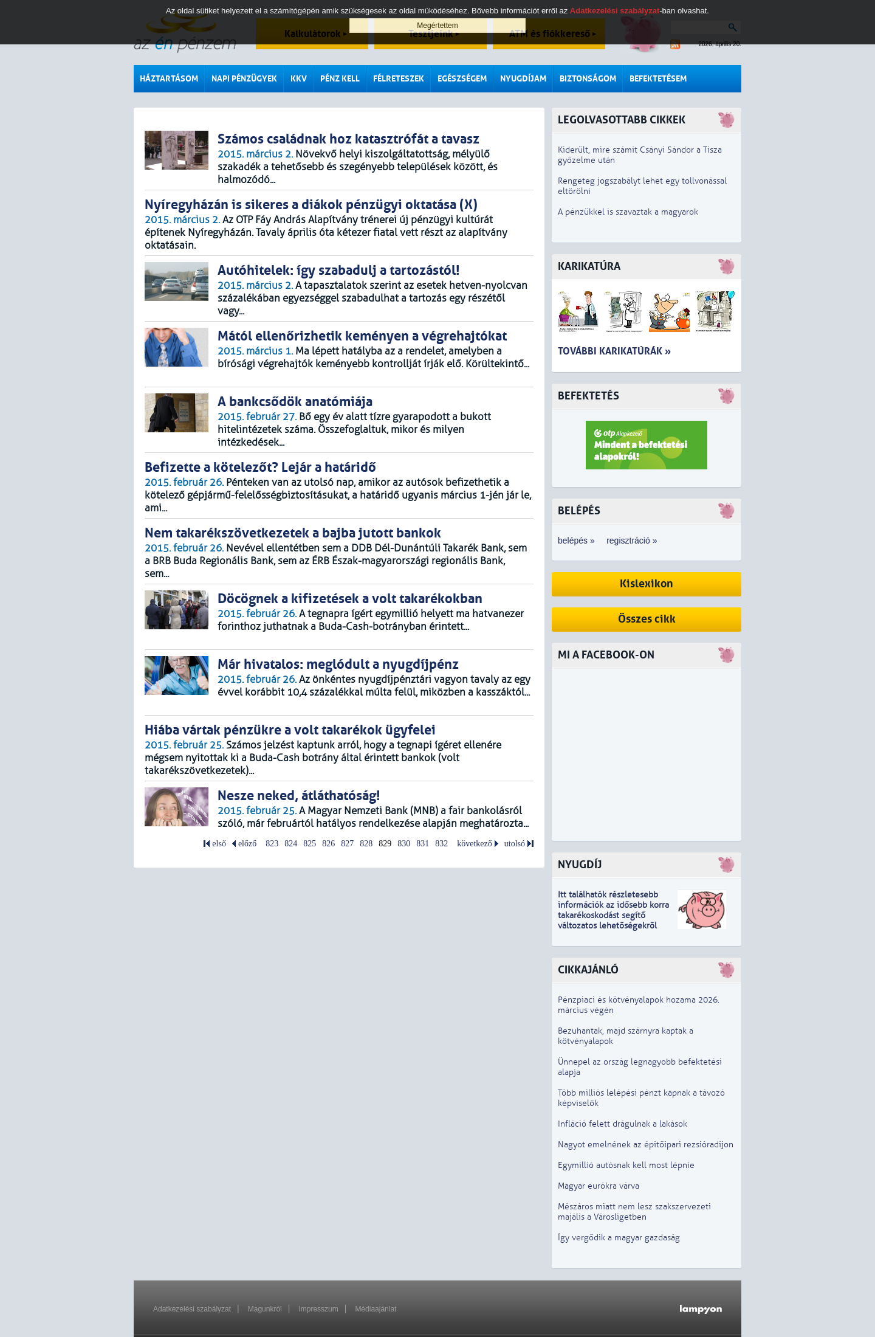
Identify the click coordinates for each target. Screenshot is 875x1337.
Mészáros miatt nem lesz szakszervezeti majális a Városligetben (634, 1211)
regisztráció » (631, 540)
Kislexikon (646, 584)
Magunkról (265, 1309)
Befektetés (588, 396)
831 (422, 843)
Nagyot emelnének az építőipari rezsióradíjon (645, 1144)
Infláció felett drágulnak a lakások (622, 1124)
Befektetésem (658, 79)
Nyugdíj (580, 865)
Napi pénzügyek (244, 79)
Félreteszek (398, 79)
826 (328, 843)
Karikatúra (589, 266)
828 (366, 843)
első (219, 843)
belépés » (576, 540)
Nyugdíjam (523, 79)
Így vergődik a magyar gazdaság (619, 1237)
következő (474, 843)
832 (441, 843)
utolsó (514, 843)
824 (290, 843)
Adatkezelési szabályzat (192, 1309)
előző (247, 843)
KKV (298, 79)
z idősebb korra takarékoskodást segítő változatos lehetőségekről (613, 915)
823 (272, 843)
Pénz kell (340, 79)
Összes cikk (647, 619)
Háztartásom (169, 79)
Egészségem (462, 79)
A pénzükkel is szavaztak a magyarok (628, 212)
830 (403, 843)
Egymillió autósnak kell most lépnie (626, 1165)
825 (309, 843)
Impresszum (318, 1309)
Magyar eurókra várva (598, 1186)
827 (347, 843)
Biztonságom (588, 79)
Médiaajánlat (375, 1309)
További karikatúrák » (614, 351)
